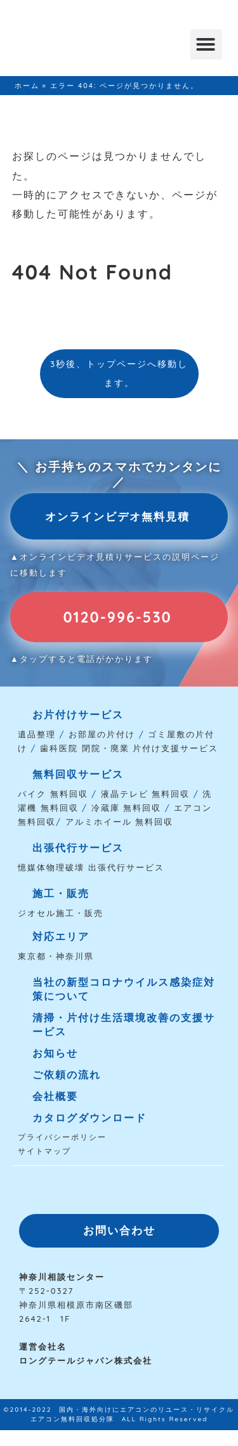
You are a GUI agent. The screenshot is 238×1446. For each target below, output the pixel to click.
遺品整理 (37, 734)
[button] (206, 44)
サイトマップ (44, 1151)
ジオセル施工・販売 (60, 913)
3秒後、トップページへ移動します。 (119, 373)
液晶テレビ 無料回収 (145, 794)
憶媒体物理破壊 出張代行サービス (91, 867)
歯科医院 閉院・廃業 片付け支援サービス (129, 748)
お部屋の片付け (102, 734)
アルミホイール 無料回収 (119, 822)
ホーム (27, 85)
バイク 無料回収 (53, 794)
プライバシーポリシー (62, 1137)
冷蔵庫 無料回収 (126, 808)
